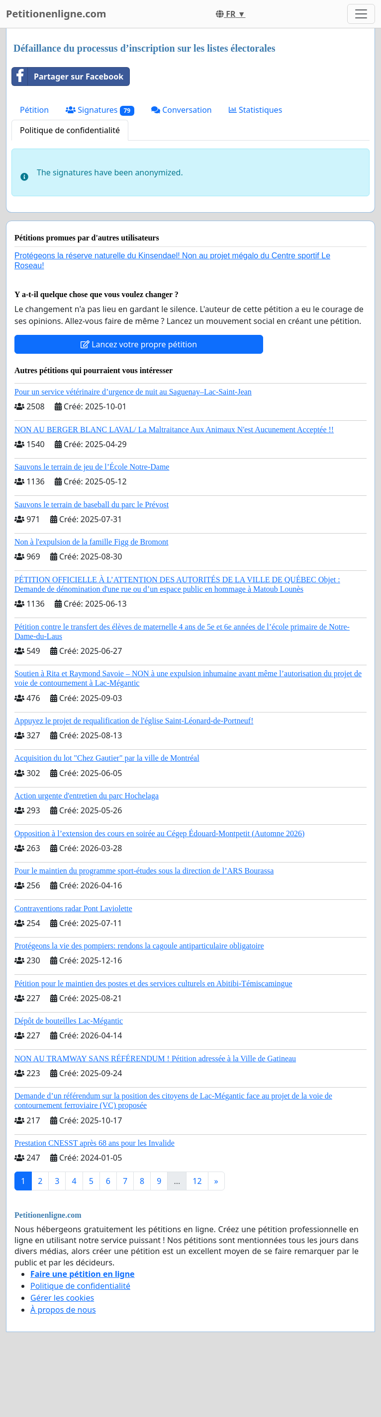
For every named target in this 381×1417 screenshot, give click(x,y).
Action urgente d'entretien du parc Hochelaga (86, 795)
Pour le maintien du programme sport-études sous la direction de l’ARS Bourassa (144, 870)
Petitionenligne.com (56, 13)
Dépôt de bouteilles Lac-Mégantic (68, 1021)
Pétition (34, 109)
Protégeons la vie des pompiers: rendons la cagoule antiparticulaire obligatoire (139, 946)
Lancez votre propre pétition (139, 344)
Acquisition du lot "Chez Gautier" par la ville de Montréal (106, 758)
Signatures (100, 110)
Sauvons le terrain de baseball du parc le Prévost (91, 504)
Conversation (181, 109)
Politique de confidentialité (70, 130)
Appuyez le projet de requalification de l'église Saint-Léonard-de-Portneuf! (133, 720)
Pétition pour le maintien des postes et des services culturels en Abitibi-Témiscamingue (153, 983)
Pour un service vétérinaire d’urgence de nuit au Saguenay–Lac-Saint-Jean (133, 392)
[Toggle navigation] (361, 14)
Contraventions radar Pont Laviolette (73, 908)
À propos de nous (63, 1309)
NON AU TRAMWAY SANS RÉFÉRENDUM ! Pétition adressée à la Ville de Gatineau (155, 1058)
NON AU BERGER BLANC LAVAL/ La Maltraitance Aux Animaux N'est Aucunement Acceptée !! (174, 429)
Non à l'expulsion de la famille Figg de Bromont (91, 542)
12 (196, 1181)
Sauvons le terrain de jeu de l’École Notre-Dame (91, 467)
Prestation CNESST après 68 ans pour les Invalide (94, 1143)
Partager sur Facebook (67, 76)
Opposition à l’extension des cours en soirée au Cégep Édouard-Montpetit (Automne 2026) (159, 833)
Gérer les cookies (62, 1297)
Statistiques (256, 109)
